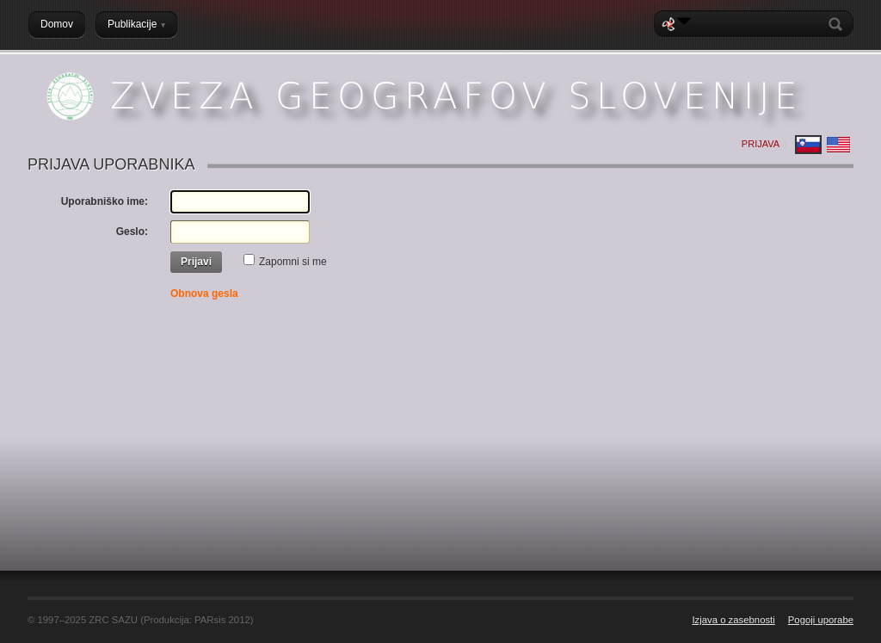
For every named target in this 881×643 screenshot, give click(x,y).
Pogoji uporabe (820, 620)
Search (839, 24)
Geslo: (132, 232)
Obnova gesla (204, 293)
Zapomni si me (293, 262)
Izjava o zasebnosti (733, 620)
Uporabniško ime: (104, 201)
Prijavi (196, 262)
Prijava (760, 144)
